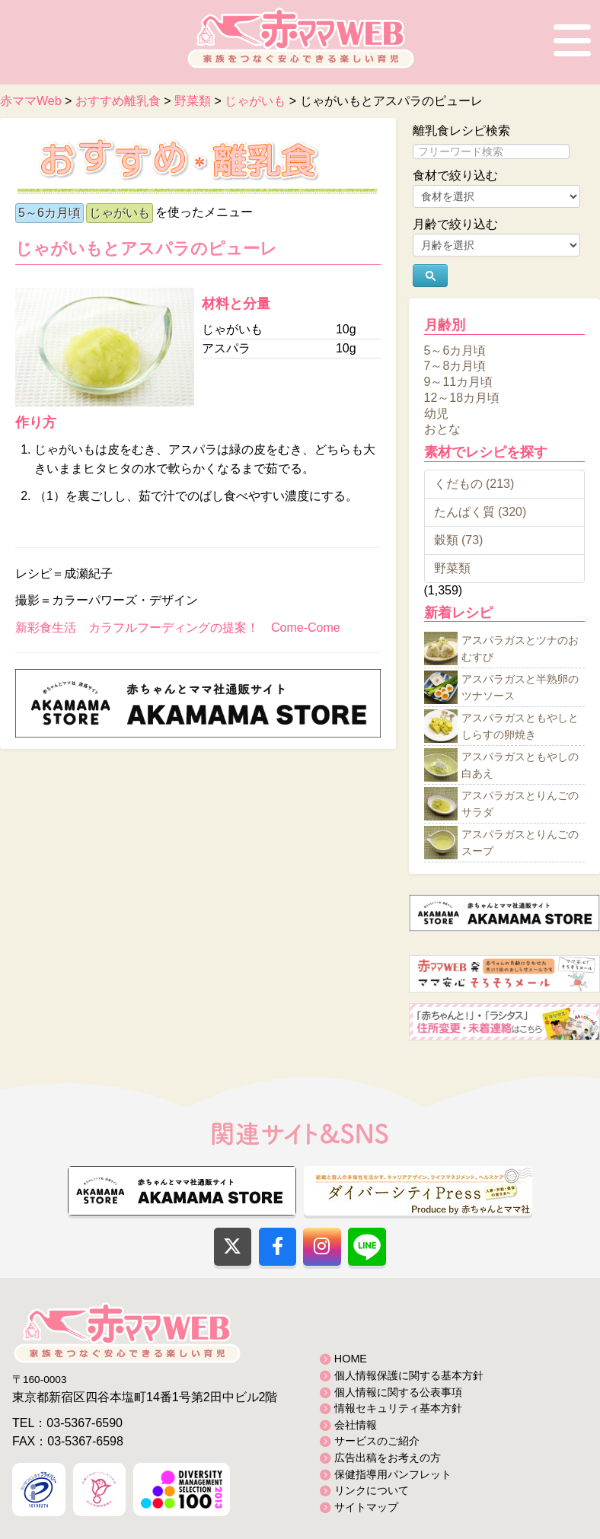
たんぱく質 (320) (480, 511)
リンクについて (371, 1490)
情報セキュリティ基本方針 (398, 1408)
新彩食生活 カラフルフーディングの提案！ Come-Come (177, 627)
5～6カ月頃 (49, 212)
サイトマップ (366, 1507)
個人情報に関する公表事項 (398, 1392)
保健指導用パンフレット (393, 1474)
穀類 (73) (459, 540)
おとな (442, 428)
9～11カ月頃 (458, 381)
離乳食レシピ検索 (461, 130)
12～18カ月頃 (462, 397)
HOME (350, 1359)
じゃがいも (119, 212)
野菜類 (452, 568)
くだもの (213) (474, 483)
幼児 (436, 412)
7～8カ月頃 (455, 365)
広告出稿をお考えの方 (387, 1457)
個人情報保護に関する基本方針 (409, 1375)
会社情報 (355, 1425)
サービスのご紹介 (377, 1441)
